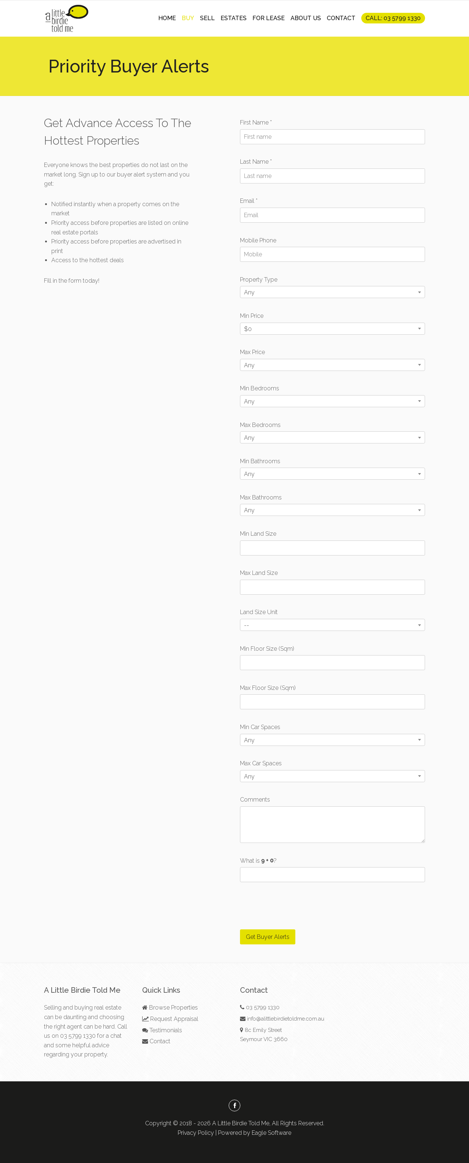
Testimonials (162, 1030)
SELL (207, 18)
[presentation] (295, 906)
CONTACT (341, 18)
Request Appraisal (170, 1018)
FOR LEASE (268, 18)
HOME (167, 18)
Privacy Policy (196, 1132)
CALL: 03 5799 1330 (393, 18)
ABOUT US (306, 18)
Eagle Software (271, 1132)
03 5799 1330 (78, 1035)
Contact (156, 1041)
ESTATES (234, 18)
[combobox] (332, 292)
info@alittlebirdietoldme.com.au (285, 1018)
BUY (188, 18)
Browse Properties (170, 1007)
